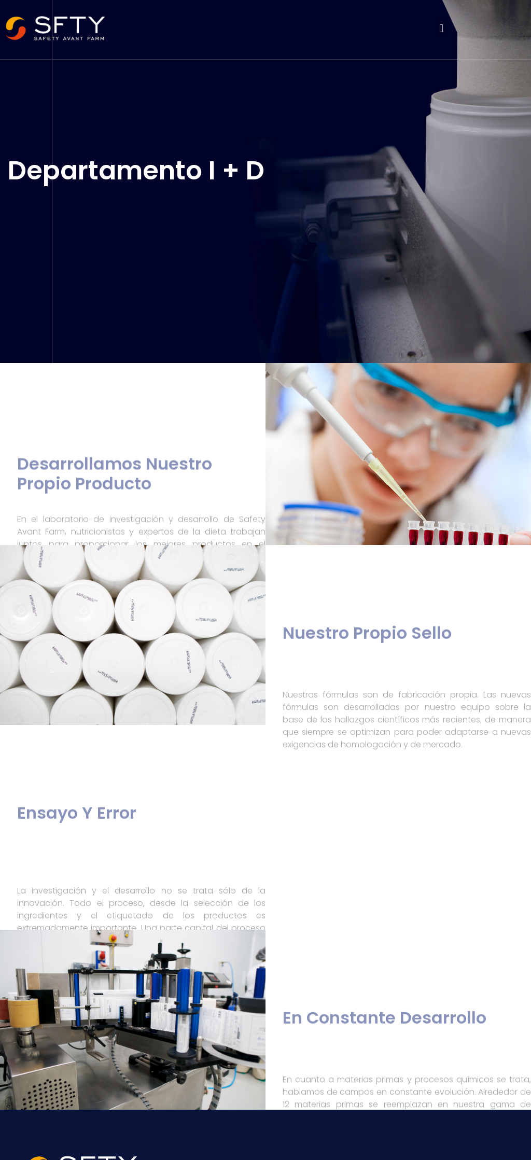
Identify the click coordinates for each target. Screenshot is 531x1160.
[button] (441, 28)
